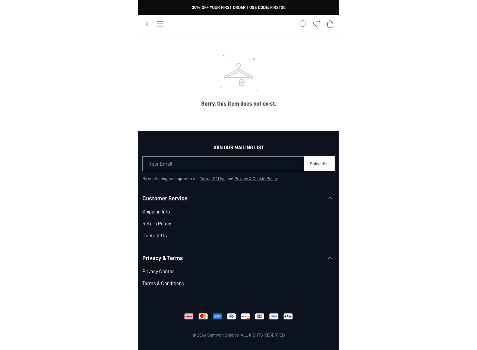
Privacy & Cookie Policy (255, 178)
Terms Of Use (212, 178)
